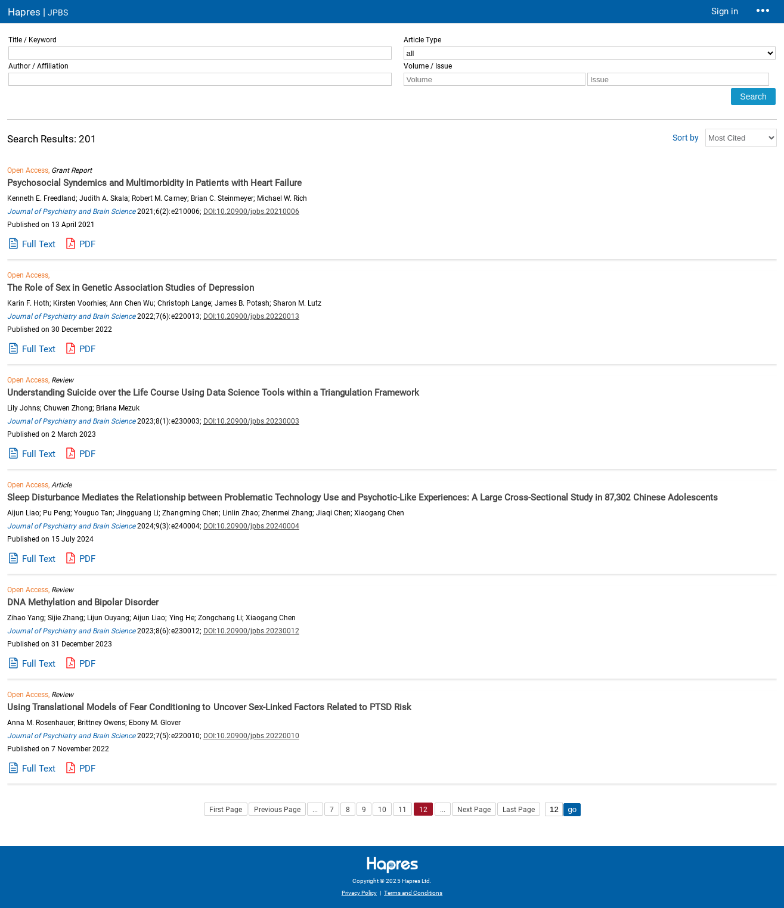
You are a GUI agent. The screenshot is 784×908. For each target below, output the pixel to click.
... (315, 810)
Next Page (474, 810)
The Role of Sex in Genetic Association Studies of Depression (130, 287)
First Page (225, 810)
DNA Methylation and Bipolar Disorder (83, 602)
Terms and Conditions (413, 893)
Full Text (38, 244)
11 (402, 810)
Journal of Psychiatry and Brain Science (71, 211)
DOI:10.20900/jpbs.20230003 (251, 421)
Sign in (724, 11)
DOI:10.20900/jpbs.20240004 (251, 526)
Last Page (519, 810)
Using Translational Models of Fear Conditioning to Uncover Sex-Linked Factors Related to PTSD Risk (209, 707)
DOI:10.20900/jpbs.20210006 (251, 211)
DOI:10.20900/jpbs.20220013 (251, 316)
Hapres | (38, 12)
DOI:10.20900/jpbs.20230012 (251, 631)
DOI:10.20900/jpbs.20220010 (251, 736)
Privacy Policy (359, 893)
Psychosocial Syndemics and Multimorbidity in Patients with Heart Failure (154, 183)
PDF (87, 244)
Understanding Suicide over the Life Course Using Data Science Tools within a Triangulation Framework (213, 392)
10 (382, 810)
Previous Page (277, 810)
